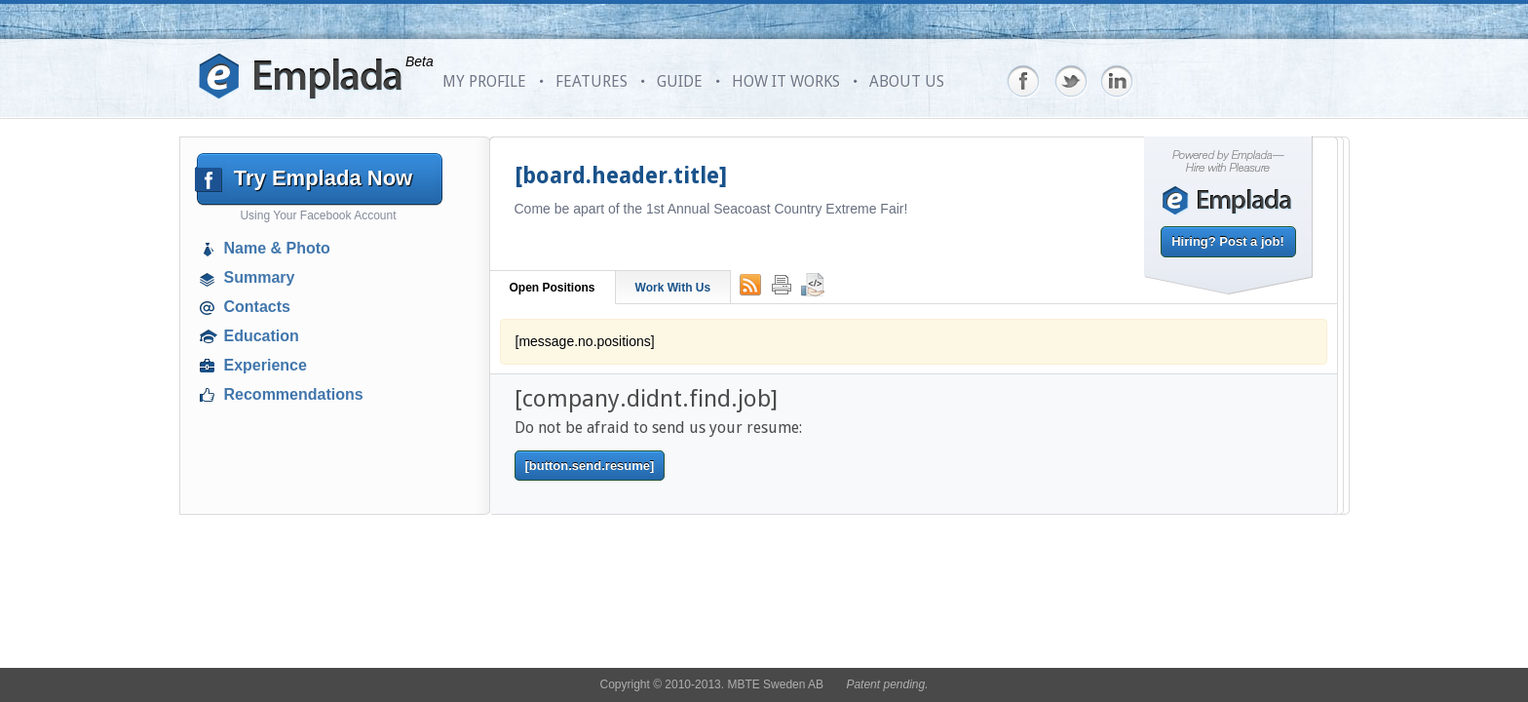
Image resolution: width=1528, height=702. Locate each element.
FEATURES (591, 81)
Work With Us (673, 287)
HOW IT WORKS (786, 81)
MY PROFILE (484, 81)
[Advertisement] (321, 551)
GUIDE (680, 81)
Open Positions (552, 287)
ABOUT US (906, 81)
